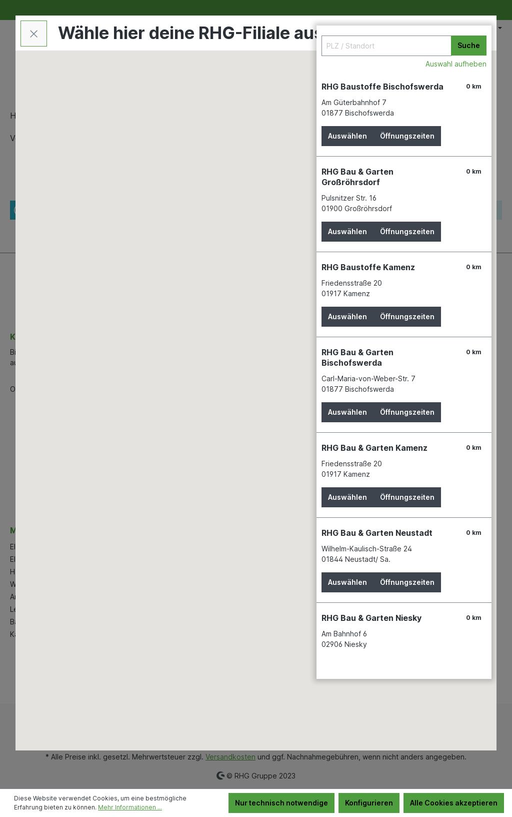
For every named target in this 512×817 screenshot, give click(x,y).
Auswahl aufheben (456, 64)
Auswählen (347, 136)
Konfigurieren (369, 802)
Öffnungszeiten (407, 136)
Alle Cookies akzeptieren (454, 802)
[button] (193, 421)
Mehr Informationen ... (130, 807)
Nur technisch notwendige (281, 802)
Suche (469, 45)
